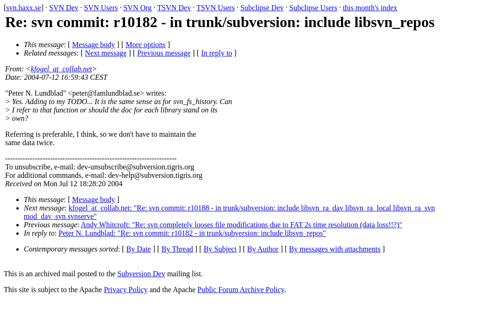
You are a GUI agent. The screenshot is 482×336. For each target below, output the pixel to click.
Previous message (163, 53)
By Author (263, 249)
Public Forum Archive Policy (240, 290)
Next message (105, 53)
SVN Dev (63, 8)
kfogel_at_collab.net (61, 69)
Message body (93, 45)
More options (146, 45)
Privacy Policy (126, 290)
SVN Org (137, 8)
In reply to (216, 53)
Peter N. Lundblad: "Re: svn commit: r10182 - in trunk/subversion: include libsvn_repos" (192, 233)
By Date (138, 249)
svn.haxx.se (23, 8)
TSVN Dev (174, 8)
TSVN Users (215, 8)
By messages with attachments (335, 249)
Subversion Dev (142, 274)
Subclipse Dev (262, 8)
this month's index (370, 8)
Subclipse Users (313, 8)
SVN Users (101, 8)
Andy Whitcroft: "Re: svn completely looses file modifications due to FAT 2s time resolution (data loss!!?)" (241, 225)
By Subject (220, 249)
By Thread (177, 249)
